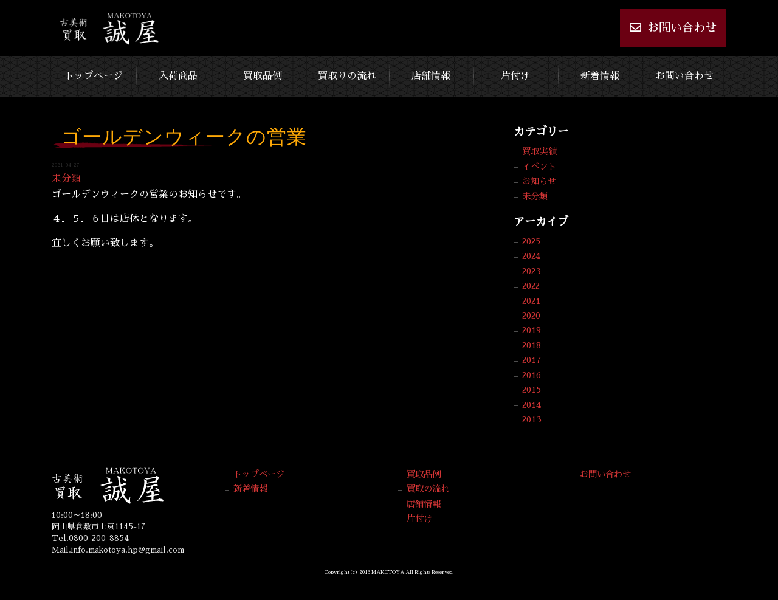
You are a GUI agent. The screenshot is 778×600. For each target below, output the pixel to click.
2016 (531, 375)
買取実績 (539, 151)
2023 (531, 271)
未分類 (66, 179)
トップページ (93, 76)
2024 (531, 256)
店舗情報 (430, 76)
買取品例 (262, 76)
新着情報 (599, 76)
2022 (531, 285)
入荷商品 (178, 76)
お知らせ (539, 181)
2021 (531, 301)
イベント (539, 166)
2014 (531, 405)
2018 (531, 345)
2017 (532, 360)
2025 (531, 241)
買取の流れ (428, 488)
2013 (532, 419)
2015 (531, 389)
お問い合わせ (673, 27)
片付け (515, 76)
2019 (531, 330)
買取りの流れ (347, 76)
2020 (531, 315)
